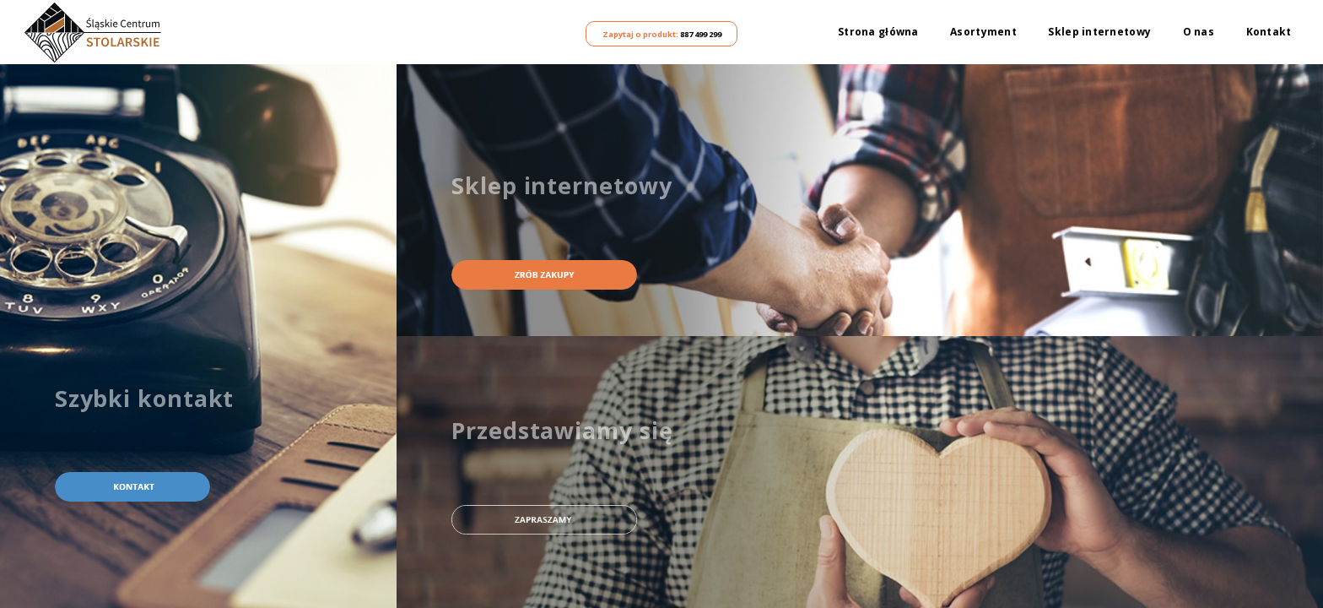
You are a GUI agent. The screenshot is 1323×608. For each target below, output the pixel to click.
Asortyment (983, 32)
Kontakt (1269, 32)
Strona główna (878, 32)
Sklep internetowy (1099, 32)
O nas (1198, 32)
